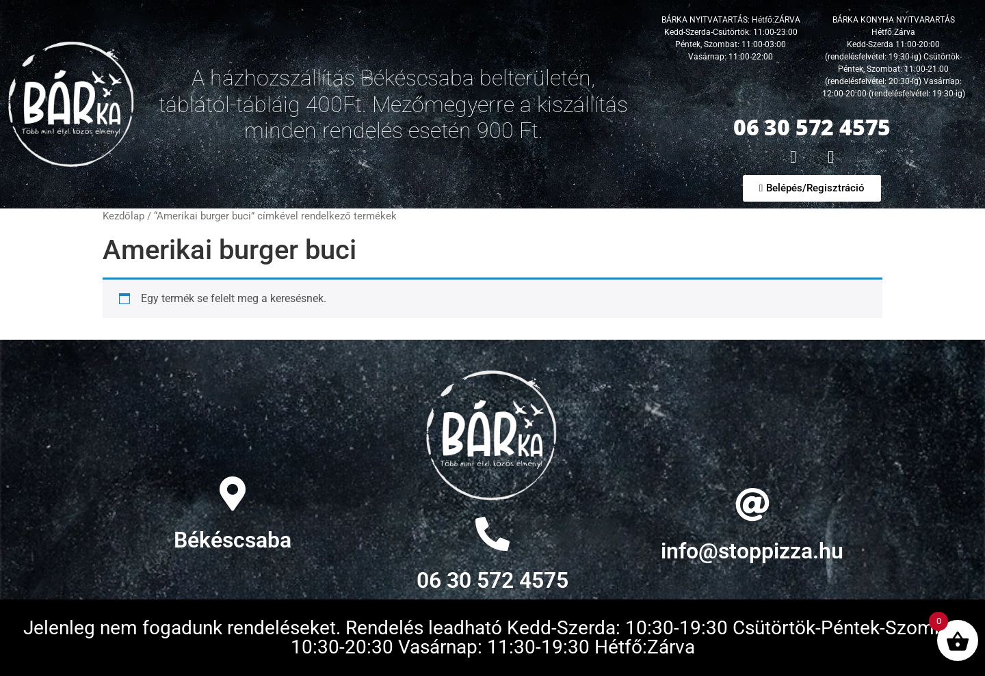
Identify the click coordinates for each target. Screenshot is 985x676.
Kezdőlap (123, 216)
